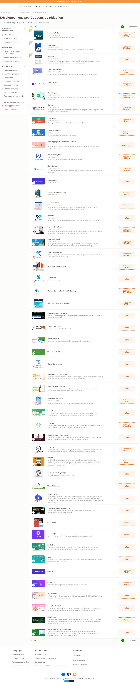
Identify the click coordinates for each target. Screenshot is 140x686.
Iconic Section (52, 594)
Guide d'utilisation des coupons (45, 658)
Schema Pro (51, 571)
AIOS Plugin (51, 534)
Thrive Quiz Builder (54, 352)
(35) (5, 98)
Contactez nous (40, 662)
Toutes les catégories (80, 664)
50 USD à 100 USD (27, 23)
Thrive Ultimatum (53, 486)
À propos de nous (18, 654)
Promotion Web (11, 109)
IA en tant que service (13, 74)
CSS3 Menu (51, 522)
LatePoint (50, 56)
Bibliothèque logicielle (13, 81)
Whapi (49, 557)
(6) (21, 74)
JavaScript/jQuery (11, 42)
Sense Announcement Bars (57, 374)
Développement (25, 12)
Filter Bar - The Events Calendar (58, 303)
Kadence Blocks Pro (54, 69)
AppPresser (51, 277)
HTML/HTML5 (10, 38)
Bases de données (12, 85)
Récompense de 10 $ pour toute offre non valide (51, 666)
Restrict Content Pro (54, 130)
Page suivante (133, 26)
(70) (20, 85)
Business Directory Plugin (56, 473)
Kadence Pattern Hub (55, 252)
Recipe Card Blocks (54, 326)
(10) (13, 54)
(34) (20, 57)
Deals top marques (79, 660)
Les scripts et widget (8, 23)
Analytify (50, 447)
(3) (14, 78)
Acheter (127, 523)
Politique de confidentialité (20, 662)
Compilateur (9, 78)
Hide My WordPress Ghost (56, 192)
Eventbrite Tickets (53, 33)
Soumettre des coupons (20, 666)
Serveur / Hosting (11, 92)
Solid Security (52, 82)
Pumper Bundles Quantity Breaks (59, 435)
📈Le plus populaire (25, 6)
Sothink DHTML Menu (55, 398)
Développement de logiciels (14, 97)
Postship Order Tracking (56, 386)
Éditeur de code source (14, 102)
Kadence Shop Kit (53, 239)
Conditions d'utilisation (19, 658)
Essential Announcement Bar (57, 313)
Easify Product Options (55, 606)
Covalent (50, 423)
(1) (14, 35)
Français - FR (79, 655)
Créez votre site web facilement (12, 53)
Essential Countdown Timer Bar (58, 508)
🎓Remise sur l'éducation (43, 6)
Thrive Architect (53, 339)
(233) (17, 109)
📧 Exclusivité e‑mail (62, 6)
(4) (23, 102)
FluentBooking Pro (54, 155)
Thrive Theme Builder (55, 364)
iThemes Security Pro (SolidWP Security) (61, 291)
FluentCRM (51, 105)
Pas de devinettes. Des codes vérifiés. (70, 1)
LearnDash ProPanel (54, 227)
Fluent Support (52, 93)
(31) (22, 81)
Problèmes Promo (41, 654)
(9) (18, 92)
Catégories (6, 12)
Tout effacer (43, 23)
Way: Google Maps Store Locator (59, 629)
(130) (16, 89)
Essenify (50, 411)
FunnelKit (50, 216)
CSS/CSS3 (9, 35)
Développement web (12, 106)
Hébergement (11, 89)
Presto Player (52, 494)
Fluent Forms (52, 166)
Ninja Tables (51, 118)
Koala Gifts (51, 545)
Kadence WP (51, 45)
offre (127, 60)
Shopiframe (51, 617)
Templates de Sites (12, 57)
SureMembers (52, 180)
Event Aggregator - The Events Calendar (61, 142)
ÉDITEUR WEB (14, 47)
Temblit (50, 458)
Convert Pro (51, 582)
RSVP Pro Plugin (53, 202)
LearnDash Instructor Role (56, 266)
